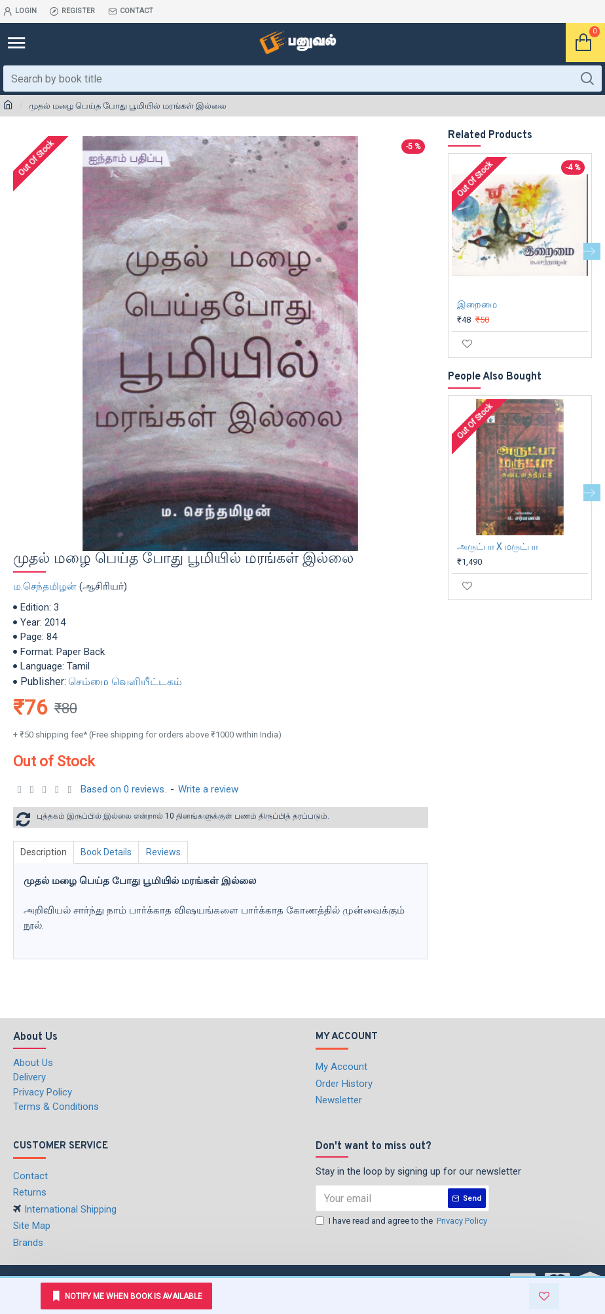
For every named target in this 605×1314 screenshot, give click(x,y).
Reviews (169, 852)
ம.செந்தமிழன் (45, 586)
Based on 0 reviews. (123, 789)
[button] (591, 251)
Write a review (208, 789)
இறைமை (477, 304)
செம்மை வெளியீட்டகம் (125, 681)
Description (45, 852)
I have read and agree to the (402, 1221)
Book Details (110, 852)
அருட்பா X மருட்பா (497, 546)
